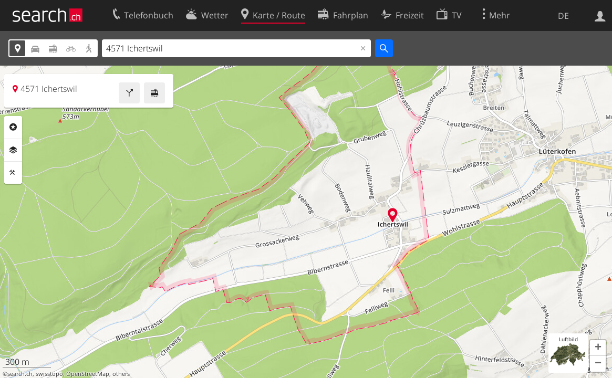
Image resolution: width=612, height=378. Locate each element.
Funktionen (13, 173)
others (121, 373)
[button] (598, 348)
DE (563, 16)
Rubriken (13, 127)
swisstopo (49, 373)
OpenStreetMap (87, 373)
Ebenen (13, 150)
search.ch (20, 373)
